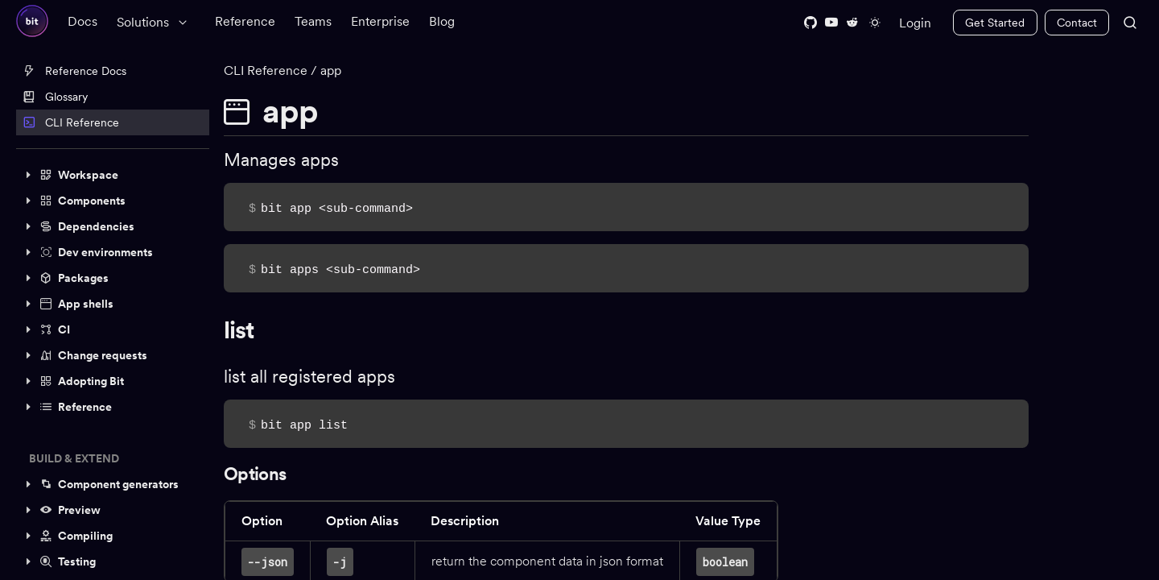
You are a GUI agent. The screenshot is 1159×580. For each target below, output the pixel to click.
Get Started (995, 22)
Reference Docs (74, 70)
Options (260, 473)
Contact (1077, 22)
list (243, 329)
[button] (112, 175)
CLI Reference (71, 122)
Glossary (55, 96)
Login (915, 23)
